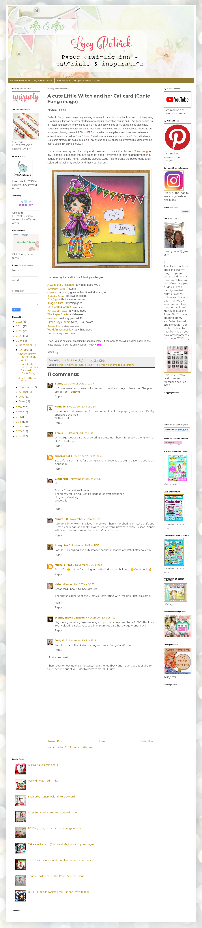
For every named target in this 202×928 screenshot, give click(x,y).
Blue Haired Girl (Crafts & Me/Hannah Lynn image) (58, 891)
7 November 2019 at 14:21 (101, 617)
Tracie (59, 433)
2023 (19, 331)
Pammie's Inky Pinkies (57, 311)
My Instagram (63, 80)
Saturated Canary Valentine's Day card (51, 796)
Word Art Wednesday (60, 329)
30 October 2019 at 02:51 (82, 406)
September (26, 387)
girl (86, 364)
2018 (19, 407)
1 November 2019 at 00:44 (87, 456)
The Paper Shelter (58, 314)
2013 (19, 431)
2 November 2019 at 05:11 (88, 564)
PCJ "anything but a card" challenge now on (55, 828)
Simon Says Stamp (58, 322)
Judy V (59, 640)
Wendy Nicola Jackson (70, 617)
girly (91, 364)
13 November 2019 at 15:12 (80, 640)
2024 (19, 326)
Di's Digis (53, 299)
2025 (19, 321)
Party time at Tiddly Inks (43, 780)
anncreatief (62, 456)
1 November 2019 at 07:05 (85, 478)
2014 (19, 426)
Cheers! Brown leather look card (27, 356)
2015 (19, 421)
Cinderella (61, 478)
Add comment (58, 657)
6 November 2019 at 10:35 (78, 584)
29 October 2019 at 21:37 (79, 383)
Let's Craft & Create (59, 306)
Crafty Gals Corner (55, 296)
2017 (19, 412)
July (22, 396)
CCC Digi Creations (56, 289)
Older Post (147, 741)
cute (81, 364)
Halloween (101, 364)
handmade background (121, 364)
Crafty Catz (52, 292)
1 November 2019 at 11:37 (84, 545)
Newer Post (55, 741)
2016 (19, 417)
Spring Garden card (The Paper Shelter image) (56, 876)
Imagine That (55, 303)
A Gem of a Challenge (60, 284)
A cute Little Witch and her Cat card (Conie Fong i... (28, 369)
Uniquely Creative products (87, 80)
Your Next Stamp (54, 333)
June (22, 401)
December (26, 345)
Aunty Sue (61, 545)
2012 (19, 436)
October (24, 349)
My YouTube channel (20, 80)
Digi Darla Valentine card (43, 764)
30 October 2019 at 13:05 (79, 433)
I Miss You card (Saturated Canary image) (53, 812)
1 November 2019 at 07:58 (84, 519)
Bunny (59, 383)
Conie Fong (141, 151)
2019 (19, 340)
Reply (58, 396)
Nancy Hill (61, 519)
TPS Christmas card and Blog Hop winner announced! (61, 860)
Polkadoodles (52, 318)
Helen (58, 584)
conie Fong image (67, 364)
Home (101, 741)
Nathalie (60, 406)
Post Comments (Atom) (78, 747)
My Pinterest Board (43, 80)
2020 (19, 335)
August (24, 391)
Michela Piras (63, 564)
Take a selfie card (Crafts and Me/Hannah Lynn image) (61, 844)
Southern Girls (53, 326)
